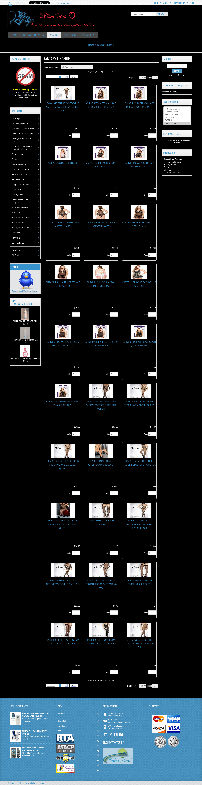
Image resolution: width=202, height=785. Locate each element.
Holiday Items (18, 179)
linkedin (105, 734)
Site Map (167, 170)
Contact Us (88, 34)
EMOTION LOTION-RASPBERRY (25, 352)
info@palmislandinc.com (119, 722)
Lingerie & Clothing (21, 184)
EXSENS (177, 120)
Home (155, 3)
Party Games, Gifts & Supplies (21, 201)
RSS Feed (111, 734)
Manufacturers (171, 102)
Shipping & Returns (172, 162)
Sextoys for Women (20, 227)
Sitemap (60, 730)
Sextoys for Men (19, 222)
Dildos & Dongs (19, 164)
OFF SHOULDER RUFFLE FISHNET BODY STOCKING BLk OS (139, 643)
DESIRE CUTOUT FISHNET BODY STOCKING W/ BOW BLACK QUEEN (63, 464)
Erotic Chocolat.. (177, 111)
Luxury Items (17, 194)
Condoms (16, 159)
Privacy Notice (170, 164)
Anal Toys (16, 118)
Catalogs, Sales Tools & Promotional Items (22, 147)
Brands (54, 34)
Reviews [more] (172, 133)
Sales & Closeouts (20, 207)
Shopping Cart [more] (176, 85)
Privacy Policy (62, 721)
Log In (165, 3)
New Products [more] (22, 302)
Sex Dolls (16, 212)
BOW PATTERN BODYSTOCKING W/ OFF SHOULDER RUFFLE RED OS (62, 107)
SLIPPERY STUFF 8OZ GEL (25, 315)
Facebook (121, 734)
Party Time (16, 237)
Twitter (116, 734)
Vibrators (16, 232)
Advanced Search (176, 75)
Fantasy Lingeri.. (177, 123)
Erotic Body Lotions (20, 169)
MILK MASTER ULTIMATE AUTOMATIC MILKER (33, 749)
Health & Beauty (19, 174)
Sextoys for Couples (20, 217)
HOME (14, 34)
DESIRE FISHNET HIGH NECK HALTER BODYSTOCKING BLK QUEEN (63, 524)
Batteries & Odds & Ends (23, 128)
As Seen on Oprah (20, 123)
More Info (70, 34)
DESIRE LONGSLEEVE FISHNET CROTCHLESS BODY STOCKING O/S (101, 584)
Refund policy (62, 726)
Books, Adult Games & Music (22, 140)
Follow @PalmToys (61, 4)
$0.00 (192, 3)
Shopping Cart (179, 3)
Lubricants (16, 189)
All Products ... (18, 255)
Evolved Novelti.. (177, 114)
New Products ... (19, 250)
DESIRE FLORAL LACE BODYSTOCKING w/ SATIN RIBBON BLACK (139, 524)
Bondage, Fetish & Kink (22, 133)
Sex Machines (18, 242)
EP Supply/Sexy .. (177, 109)
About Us (60, 713)
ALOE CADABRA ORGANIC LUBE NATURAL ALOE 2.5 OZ (36, 714)
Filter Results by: (51, 67)
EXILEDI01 (177, 117)
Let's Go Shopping (33, 34)
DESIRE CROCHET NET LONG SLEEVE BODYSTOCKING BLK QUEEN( (101, 405)
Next (73, 77)
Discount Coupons (172, 172)
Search (167, 59)
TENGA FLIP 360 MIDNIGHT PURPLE (34, 732)
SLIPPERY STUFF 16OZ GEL (25, 334)
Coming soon (18, 154)
